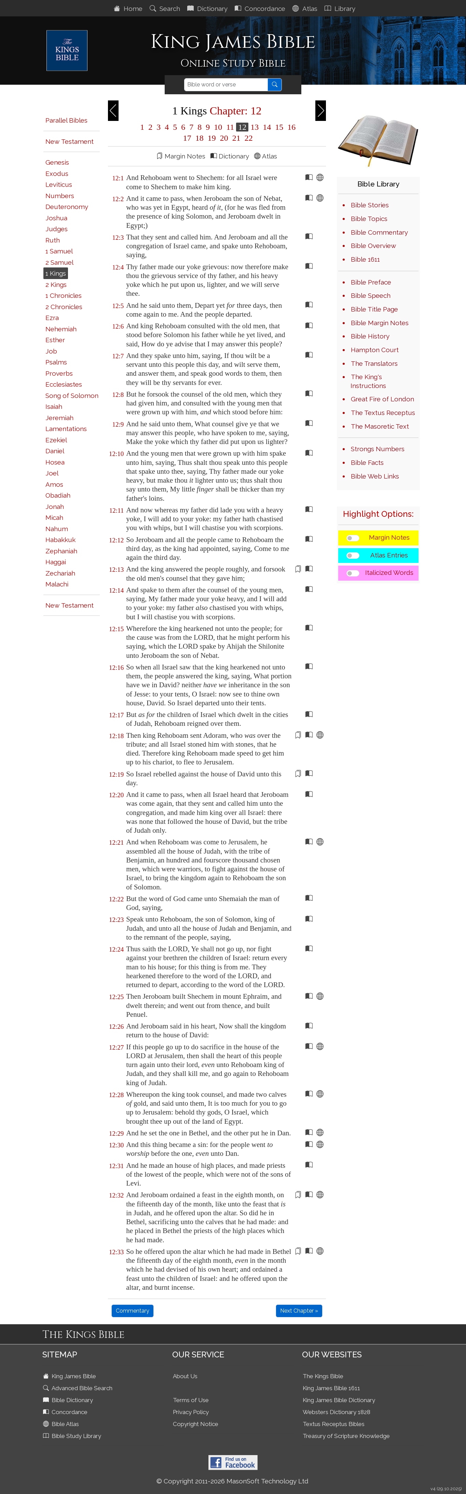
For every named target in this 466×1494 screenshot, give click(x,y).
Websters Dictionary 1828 (336, 1412)
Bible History (370, 336)
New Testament (69, 141)
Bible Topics (369, 218)
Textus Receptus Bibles (334, 1424)
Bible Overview (373, 245)
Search (166, 8)
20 (224, 138)
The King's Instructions (368, 381)
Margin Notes (389, 537)
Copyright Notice (195, 1424)
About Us (185, 1376)
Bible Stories (370, 205)
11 (230, 127)
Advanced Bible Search (78, 1388)
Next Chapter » (299, 1311)
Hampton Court (375, 350)
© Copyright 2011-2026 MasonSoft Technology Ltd (232, 1481)
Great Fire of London (382, 399)
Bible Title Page (374, 309)
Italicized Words (389, 572)
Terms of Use (191, 1400)
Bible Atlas (61, 1424)
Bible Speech (370, 295)
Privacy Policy (191, 1412)
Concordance (261, 8)
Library (341, 8)
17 (187, 138)
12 (242, 127)
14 (267, 127)
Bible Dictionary (68, 1400)
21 (236, 138)
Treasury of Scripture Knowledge (346, 1436)
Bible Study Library (72, 1436)
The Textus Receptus (383, 412)
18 (199, 138)
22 (248, 138)
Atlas (305, 8)
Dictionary (208, 8)
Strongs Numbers (378, 449)
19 (212, 138)
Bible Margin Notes (380, 323)
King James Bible (70, 1376)
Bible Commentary (379, 232)
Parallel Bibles (66, 120)
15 (279, 127)
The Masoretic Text (380, 426)
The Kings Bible (323, 1376)
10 (218, 127)
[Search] (226, 84)
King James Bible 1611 (331, 1388)
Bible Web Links (375, 476)
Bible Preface (371, 282)
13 (254, 127)
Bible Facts (367, 462)
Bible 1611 (365, 259)
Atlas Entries (389, 555)
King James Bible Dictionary (339, 1400)
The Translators (374, 363)
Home (129, 8)
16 (290, 127)
